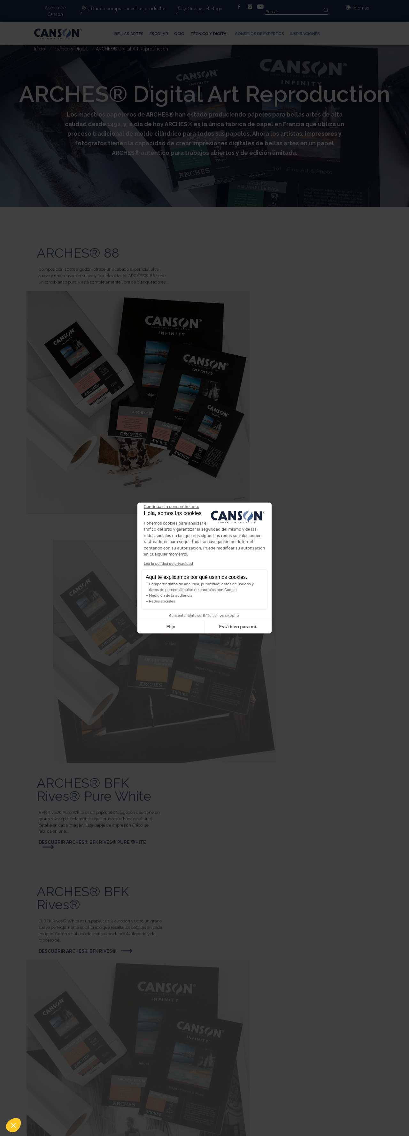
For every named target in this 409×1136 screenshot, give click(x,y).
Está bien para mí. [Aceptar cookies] (238, 627)
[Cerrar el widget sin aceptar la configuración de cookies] (172, 507)
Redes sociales (162, 601)
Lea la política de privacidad (168, 563)
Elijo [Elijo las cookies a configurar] (170, 627)
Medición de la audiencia (170, 595)
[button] (13, 1125)
